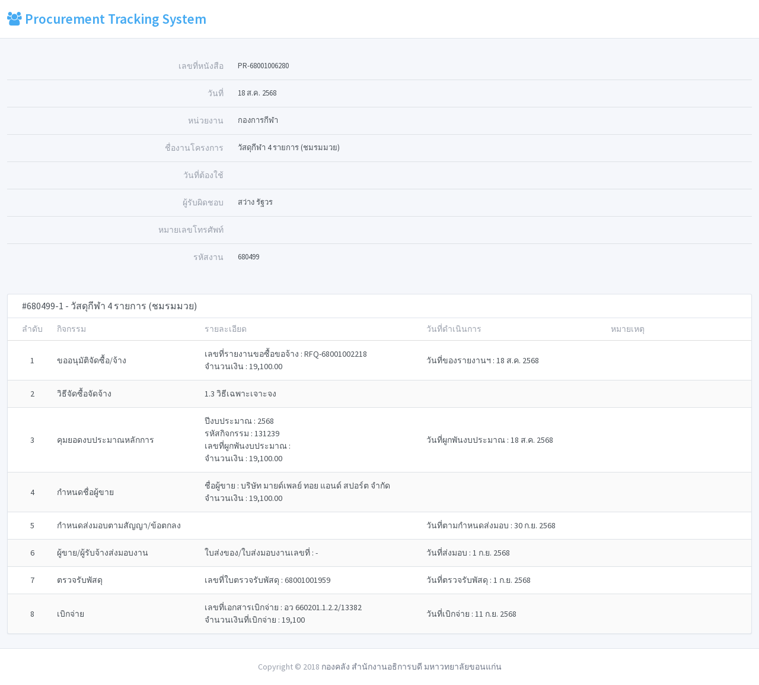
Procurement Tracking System (106, 18)
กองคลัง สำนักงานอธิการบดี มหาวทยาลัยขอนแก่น (411, 666)
